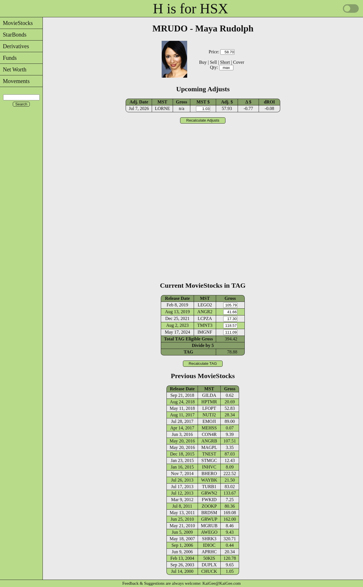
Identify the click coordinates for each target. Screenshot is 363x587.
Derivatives (14, 46)
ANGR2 (204, 311)
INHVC (209, 467)
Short (225, 62)
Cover (238, 62)
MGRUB (209, 525)
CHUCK (209, 571)
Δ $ (248, 101)
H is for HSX (190, 8)
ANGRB (209, 440)
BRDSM (209, 512)
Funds (8, 58)
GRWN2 (209, 493)
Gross (181, 101)
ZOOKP (209, 506)
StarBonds (13, 34)
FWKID (209, 499)
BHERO (209, 473)
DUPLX (209, 564)
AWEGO (209, 532)
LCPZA (205, 318)
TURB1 (209, 486)
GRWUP (209, 519)
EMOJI (209, 421)
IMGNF (204, 332)
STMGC (209, 460)
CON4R (209, 434)
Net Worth (13, 69)
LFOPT (209, 408)
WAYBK (209, 480)
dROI (269, 101)
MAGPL (209, 447)
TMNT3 (204, 325)
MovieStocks (16, 23)
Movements (14, 81)
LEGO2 (205, 304)
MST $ (203, 101)
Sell (213, 62)
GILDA (209, 395)
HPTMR (209, 401)
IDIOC (209, 545)
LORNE (162, 108)
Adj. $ (227, 101)
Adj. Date (139, 101)
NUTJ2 (209, 414)
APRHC (209, 551)
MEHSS (209, 427)
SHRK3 (209, 538)
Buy (203, 62)
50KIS (209, 558)
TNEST (209, 454)
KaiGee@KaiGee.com (221, 583)
